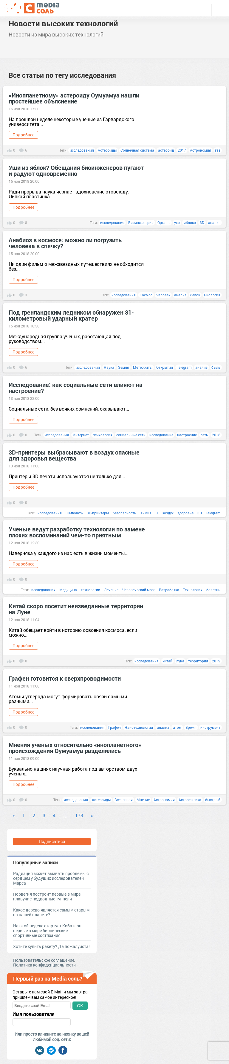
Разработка (169, 589)
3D (202, 222)
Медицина (68, 589)
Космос (146, 294)
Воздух (168, 512)
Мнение (143, 799)
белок (195, 294)
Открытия (164, 367)
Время (190, 727)
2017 (182, 150)
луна (180, 660)
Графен (114, 727)
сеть (204, 434)
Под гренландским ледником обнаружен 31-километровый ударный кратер (71, 315)
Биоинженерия (141, 222)
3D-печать (74, 512)
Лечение (111, 589)
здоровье (185, 512)
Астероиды (107, 150)
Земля (123, 367)
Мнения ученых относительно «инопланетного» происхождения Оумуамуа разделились (75, 748)
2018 (216, 434)
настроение (187, 434)
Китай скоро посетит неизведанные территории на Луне (76, 609)
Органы (163, 222)
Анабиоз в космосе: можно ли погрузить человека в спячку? (65, 243)
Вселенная (123, 799)
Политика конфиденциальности (44, 965)
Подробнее (23, 135)
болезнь (213, 589)
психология (102, 434)
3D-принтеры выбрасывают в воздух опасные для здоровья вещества (74, 455)
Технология (192, 589)
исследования (82, 150)
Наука (109, 367)
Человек (163, 294)
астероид (166, 150)
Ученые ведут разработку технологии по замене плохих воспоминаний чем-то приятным (77, 532)
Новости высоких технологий (63, 23)
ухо (177, 222)
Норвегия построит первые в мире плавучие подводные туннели (47, 896)
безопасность (124, 512)
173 (79, 815)
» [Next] (92, 815)
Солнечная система (137, 150)
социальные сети (131, 434)
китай (167, 660)
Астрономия (200, 150)
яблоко (190, 222)
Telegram (184, 367)
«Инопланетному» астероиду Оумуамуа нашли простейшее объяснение (74, 98)
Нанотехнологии (139, 727)
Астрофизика (190, 799)
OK (80, 1005)
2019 (216, 660)
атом (177, 727)
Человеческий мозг (138, 589)
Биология (212, 294)
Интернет (81, 434)
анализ (214, 222)
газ (217, 150)
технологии (90, 589)
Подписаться (52, 841)
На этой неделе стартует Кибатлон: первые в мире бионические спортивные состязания (48, 930)
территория (198, 660)
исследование (161, 434)
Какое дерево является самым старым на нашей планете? (51, 912)
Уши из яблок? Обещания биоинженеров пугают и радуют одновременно (76, 170)
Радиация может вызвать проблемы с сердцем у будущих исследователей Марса (51, 878)
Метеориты (142, 367)
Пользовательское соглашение (43, 960)
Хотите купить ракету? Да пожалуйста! (51, 946)
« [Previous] (14, 815)
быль (215, 367)
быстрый (212, 799)
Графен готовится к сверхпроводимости (65, 678)
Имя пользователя (34, 1014)
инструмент (210, 727)
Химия (145, 512)
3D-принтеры (98, 512)
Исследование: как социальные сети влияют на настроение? (76, 388)
